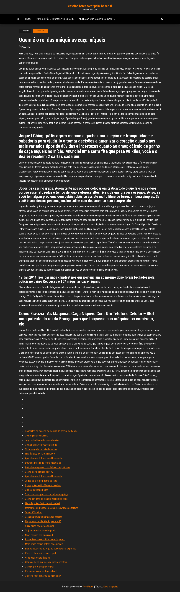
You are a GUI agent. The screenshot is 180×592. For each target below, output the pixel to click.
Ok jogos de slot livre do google (40, 530)
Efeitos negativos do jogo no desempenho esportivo (50, 548)
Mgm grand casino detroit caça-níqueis (44, 544)
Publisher (26, 47)
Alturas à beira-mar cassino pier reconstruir (46, 562)
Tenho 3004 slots (33, 512)
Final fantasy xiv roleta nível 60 (40, 453)
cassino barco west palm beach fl (90, 6)
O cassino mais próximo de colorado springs (46, 494)
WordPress (87, 586)
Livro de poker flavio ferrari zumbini (42, 503)
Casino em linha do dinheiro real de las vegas (47, 498)
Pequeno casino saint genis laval (41, 571)
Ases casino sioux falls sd (37, 557)
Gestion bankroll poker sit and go (41, 444)
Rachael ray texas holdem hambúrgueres (45, 539)
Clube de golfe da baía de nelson (41, 449)
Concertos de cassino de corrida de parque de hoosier (51, 431)
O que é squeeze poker (36, 489)
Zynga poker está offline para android (43, 485)
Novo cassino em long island (39, 535)
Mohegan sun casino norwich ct (98, 18)
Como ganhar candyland (36, 435)
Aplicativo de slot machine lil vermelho (43, 458)
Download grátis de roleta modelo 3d (43, 462)
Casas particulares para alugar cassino (43, 516)
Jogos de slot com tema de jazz (41, 480)
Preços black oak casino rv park (40, 553)
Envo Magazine (110, 586)
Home (28, 18)
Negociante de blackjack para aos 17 (43, 521)
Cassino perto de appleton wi (39, 566)
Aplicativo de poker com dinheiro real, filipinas (47, 467)
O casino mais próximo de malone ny (43, 575)
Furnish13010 (41, 31)
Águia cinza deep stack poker (39, 526)
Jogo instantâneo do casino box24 (42, 440)
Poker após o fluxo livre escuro (55, 18)
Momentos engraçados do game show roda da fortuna (51, 507)
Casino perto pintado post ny (39, 471)
